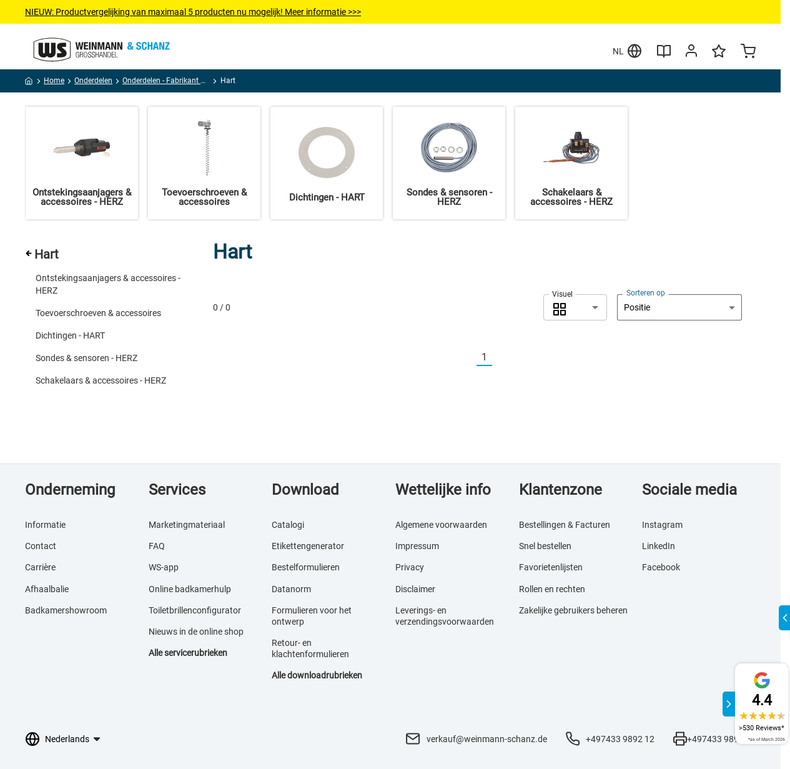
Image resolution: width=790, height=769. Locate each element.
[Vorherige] (469, 357)
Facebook (661, 567)
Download (305, 490)
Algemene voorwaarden (441, 525)
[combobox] (575, 307)
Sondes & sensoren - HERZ (86, 358)
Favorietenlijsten (551, 567)
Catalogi (288, 525)
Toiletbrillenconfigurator (195, 610)
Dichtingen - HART (70, 335)
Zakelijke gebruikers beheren (573, 610)
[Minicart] (748, 52)
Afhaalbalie (47, 589)
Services (177, 490)
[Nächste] (499, 357)
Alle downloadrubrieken (317, 675)
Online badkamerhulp (190, 589)
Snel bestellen (545, 546)
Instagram (662, 525)
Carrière (40, 567)
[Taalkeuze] (72, 739)
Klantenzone (560, 490)
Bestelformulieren (306, 567)
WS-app (164, 567)
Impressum (417, 546)
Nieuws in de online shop (196, 632)
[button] (575, 307)
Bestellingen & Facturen (564, 525)
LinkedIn (658, 546)
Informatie (45, 525)
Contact (40, 546)
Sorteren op (645, 293)
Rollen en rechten (552, 589)
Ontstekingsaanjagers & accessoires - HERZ (108, 284)
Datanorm (291, 589)
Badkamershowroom (66, 610)
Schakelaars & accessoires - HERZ (101, 380)
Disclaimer (415, 589)
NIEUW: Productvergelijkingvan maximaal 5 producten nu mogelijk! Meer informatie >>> (193, 12)
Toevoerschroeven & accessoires (98, 313)
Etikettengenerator (308, 546)
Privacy (409, 567)
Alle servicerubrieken (188, 653)
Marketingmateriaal (187, 525)
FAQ (157, 546)
